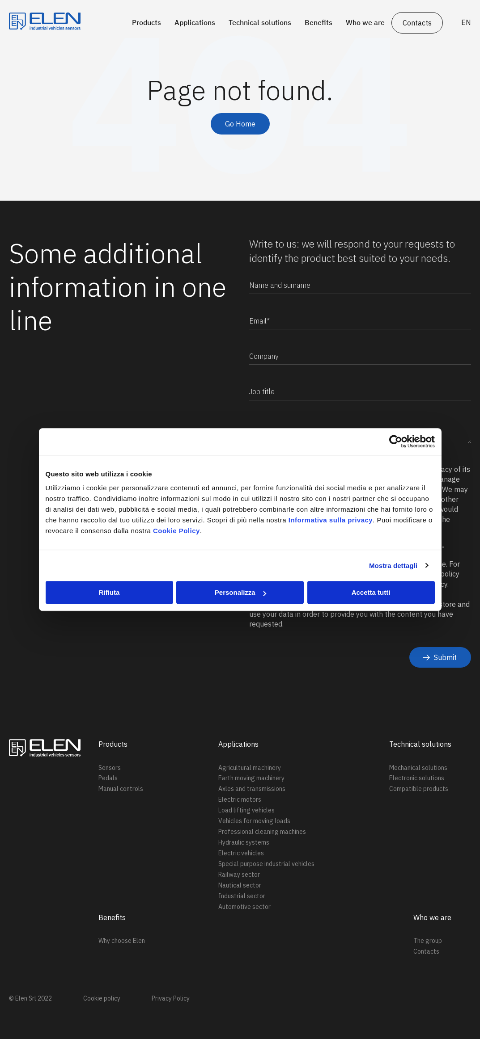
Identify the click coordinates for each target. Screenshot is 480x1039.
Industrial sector (241, 896)
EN (466, 22)
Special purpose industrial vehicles (266, 864)
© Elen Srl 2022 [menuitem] (30, 998)
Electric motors (239, 799)
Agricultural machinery (249, 768)
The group (427, 941)
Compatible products (418, 789)
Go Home (240, 123)
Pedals (108, 778)
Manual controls (120, 789)
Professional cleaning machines (262, 832)
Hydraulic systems (243, 842)
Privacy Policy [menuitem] (171, 998)
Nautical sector (239, 885)
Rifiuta (109, 592)
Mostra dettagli (393, 565)
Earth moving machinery (251, 778)
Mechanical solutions (418, 768)
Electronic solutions (416, 778)
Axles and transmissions (251, 789)
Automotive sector (244, 907)
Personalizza (240, 592)
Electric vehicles (241, 853)
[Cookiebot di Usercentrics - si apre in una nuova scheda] (396, 441)
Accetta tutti (371, 592)
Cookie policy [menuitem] (101, 998)
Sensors (109, 768)
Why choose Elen (121, 941)
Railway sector (239, 875)
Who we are (365, 22)
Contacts (417, 22)
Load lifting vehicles (246, 810)
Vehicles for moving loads (254, 821)
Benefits (318, 22)
